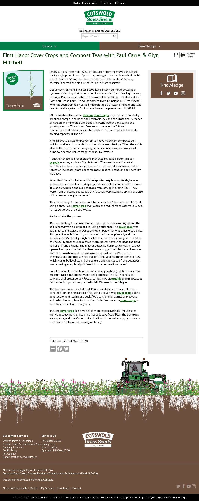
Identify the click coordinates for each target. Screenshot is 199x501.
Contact (121, 3)
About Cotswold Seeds (15, 488)
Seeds (49, 46)
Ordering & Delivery (13, 447)
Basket (77, 3)
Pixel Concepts (45, 479)
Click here (43, 497)
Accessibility (9, 453)
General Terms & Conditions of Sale (22, 444)
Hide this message (176, 497)
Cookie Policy (10, 450)
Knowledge (149, 46)
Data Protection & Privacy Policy (20, 456)
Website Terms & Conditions (18, 441)
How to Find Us (49, 447)
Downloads (107, 3)
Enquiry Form (48, 444)
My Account (91, 3)
